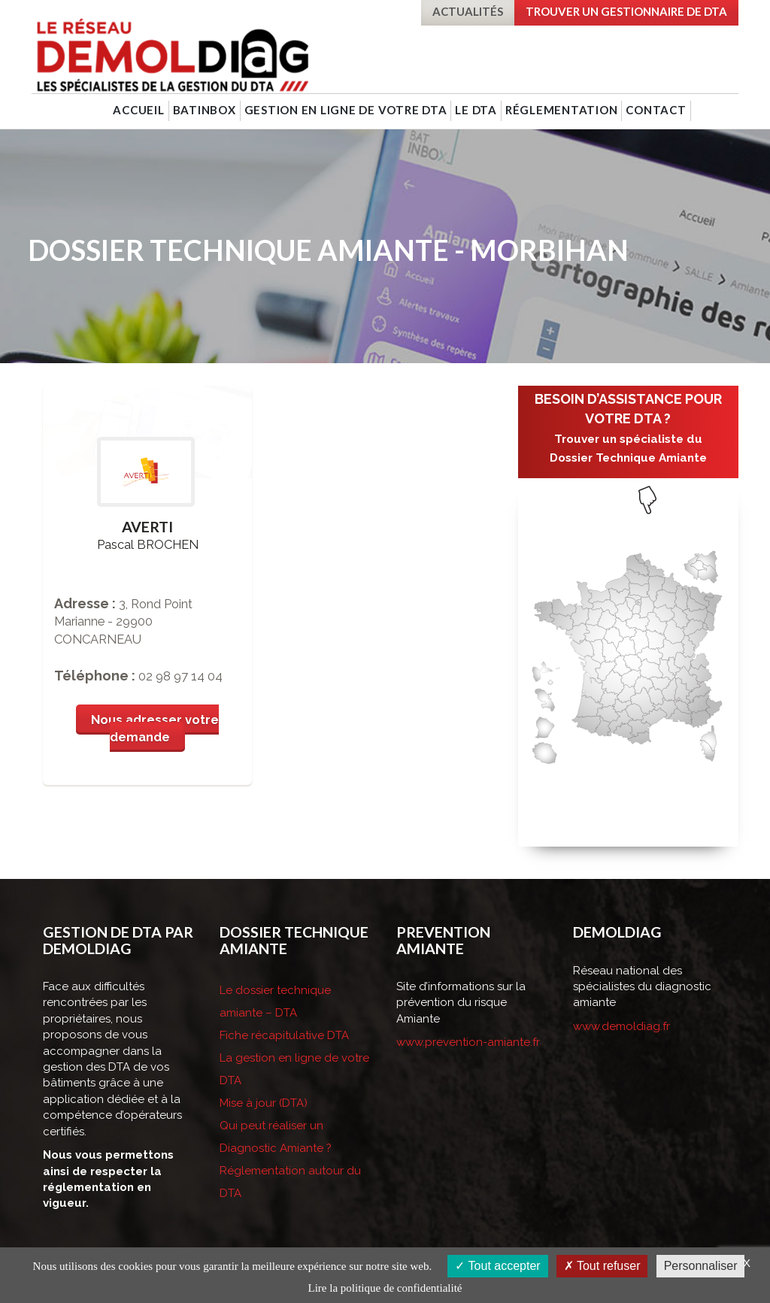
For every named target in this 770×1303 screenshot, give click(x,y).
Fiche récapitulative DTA (284, 1035)
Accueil (138, 110)
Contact (656, 110)
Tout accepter (497, 1265)
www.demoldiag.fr (621, 1026)
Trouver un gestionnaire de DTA (626, 11)
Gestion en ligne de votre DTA (345, 110)
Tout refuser (602, 1265)
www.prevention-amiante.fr (468, 1042)
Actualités (467, 11)
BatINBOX (204, 110)
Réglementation (561, 110)
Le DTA (476, 110)
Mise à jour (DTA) (264, 1103)
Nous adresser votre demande (155, 728)
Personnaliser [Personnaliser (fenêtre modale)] (701, 1265)
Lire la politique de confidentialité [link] (385, 1288)
